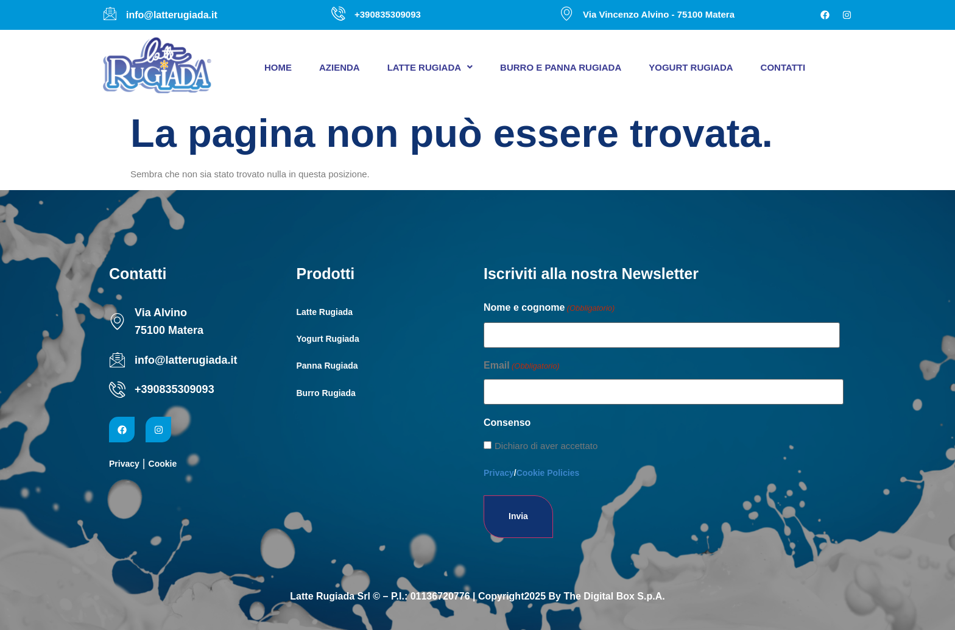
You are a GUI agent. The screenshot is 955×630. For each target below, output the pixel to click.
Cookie (163, 464)
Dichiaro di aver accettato (546, 446)
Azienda (339, 67)
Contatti (783, 67)
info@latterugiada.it (186, 360)
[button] (430, 67)
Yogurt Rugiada (691, 67)
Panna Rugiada (327, 365)
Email (522, 366)
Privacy (124, 464)
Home (278, 67)
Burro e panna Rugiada (560, 67)
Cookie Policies (547, 473)
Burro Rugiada (326, 393)
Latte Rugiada (430, 67)
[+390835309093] (117, 389)
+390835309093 (174, 389)
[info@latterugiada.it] (117, 360)
